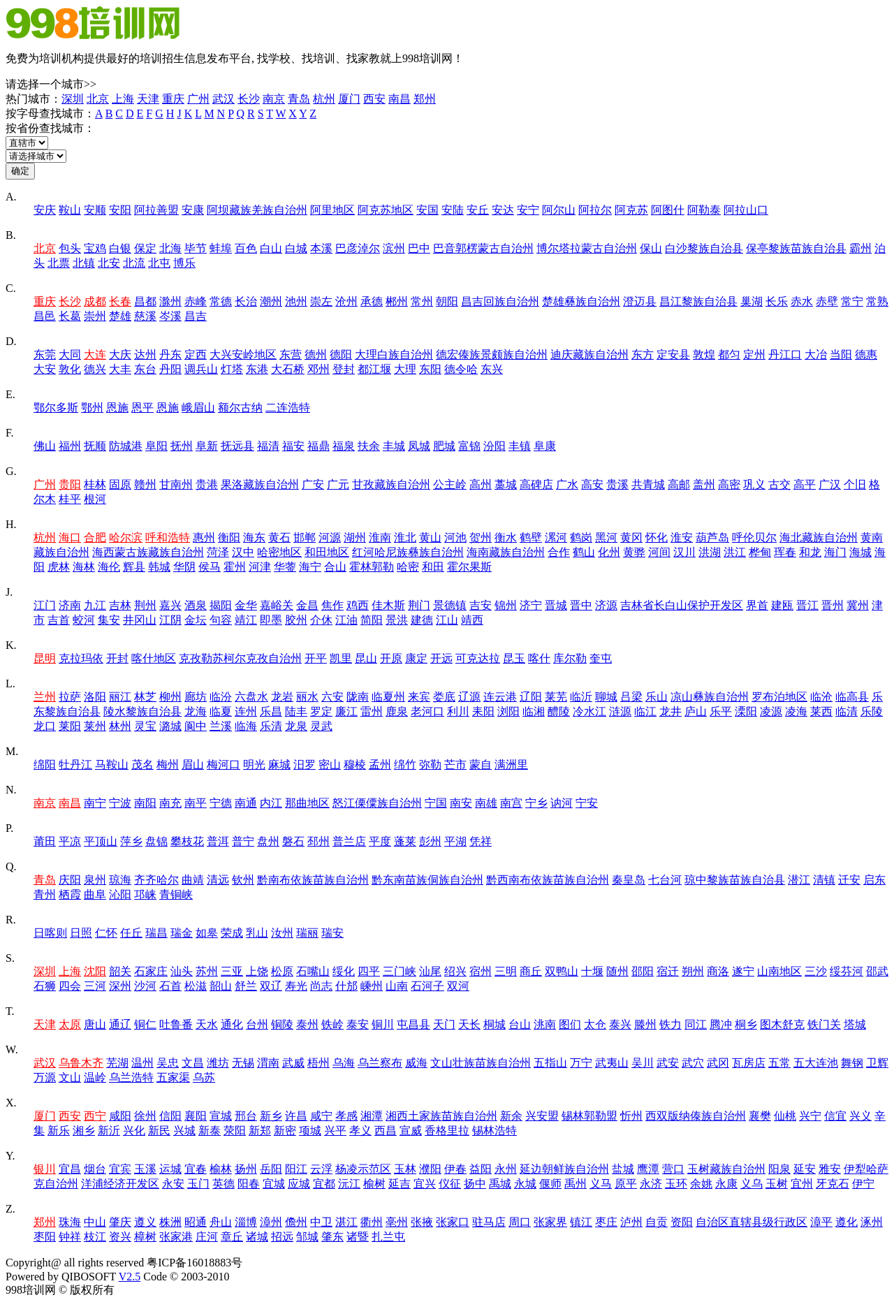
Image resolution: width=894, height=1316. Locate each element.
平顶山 (100, 841)
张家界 (550, 1222)
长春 (120, 301)
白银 (120, 248)
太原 (70, 1024)
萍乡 (131, 841)
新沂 (109, 1130)
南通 (246, 803)
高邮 (679, 484)
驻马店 (489, 1222)
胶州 (296, 620)
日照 (81, 933)
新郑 (260, 1130)
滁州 (170, 301)
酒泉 (195, 605)
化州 (609, 552)
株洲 (170, 1222)
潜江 (799, 880)
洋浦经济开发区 (120, 1184)
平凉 (70, 841)
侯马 (209, 567)
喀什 (539, 658)
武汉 (223, 99)
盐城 (623, 1169)
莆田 (45, 841)
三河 (95, 986)
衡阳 (229, 537)
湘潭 (371, 1116)
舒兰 (246, 986)
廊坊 (195, 697)
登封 (343, 369)
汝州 (282, 933)
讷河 (561, 803)
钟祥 (70, 1237)
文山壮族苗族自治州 (480, 1063)
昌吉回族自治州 (500, 301)
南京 (274, 99)
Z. (10, 1209)
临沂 (581, 697)
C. (11, 288)
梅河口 (223, 764)
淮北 (405, 537)
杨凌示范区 (363, 1169)
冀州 (858, 605)
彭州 (430, 841)
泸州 (631, 1222)
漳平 (821, 1222)
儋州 (296, 1222)
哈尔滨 (125, 537)
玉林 (405, 1169)
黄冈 (631, 537)
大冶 (816, 354)
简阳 (371, 620)
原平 (626, 1184)
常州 (422, 301)
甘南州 (176, 484)
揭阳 (221, 605)
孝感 (346, 1116)
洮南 (545, 1024)
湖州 (355, 537)
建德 (422, 620)
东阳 (430, 369)
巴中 (419, 248)
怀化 (656, 537)
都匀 (729, 354)
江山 (447, 620)
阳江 (296, 1169)
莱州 (95, 726)
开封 (117, 658)
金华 (246, 605)
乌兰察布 (380, 1063)
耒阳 (483, 711)
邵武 (877, 971)
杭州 (324, 99)
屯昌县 (413, 1024)
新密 (285, 1130)
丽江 (120, 697)
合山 (335, 567)
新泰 (209, 1130)
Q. (11, 866)
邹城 (307, 1237)
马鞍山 (112, 764)
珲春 (785, 552)
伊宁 (863, 1184)
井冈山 (139, 620)
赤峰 (195, 301)
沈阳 (95, 971)
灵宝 (145, 726)
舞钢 (852, 1063)
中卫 (321, 1222)
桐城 (494, 1024)
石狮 (45, 986)
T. (10, 1011)
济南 (70, 605)
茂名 (142, 764)
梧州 (318, 1063)
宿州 (480, 971)
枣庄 (606, 1222)
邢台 (246, 1116)
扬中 (475, 1184)
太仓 (595, 1024)
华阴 (184, 567)
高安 (592, 484)
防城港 (125, 446)
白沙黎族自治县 (704, 248)
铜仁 (145, 1024)
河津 (260, 567)
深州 (120, 986)
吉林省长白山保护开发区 (681, 605)
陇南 (357, 697)
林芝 (145, 697)
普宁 (243, 841)
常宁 (852, 301)
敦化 (70, 369)
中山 (95, 1222)
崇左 (321, 301)
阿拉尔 (595, 210)
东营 (290, 354)
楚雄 (120, 316)
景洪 (397, 620)
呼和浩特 (167, 537)
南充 (170, 803)
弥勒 (430, 764)
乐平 (721, 711)
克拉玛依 (81, 658)
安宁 (528, 210)
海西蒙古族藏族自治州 (148, 552)
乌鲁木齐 (81, 1063)
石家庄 (151, 971)
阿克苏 (631, 210)
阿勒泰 (704, 210)
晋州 (832, 605)
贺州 (480, 537)
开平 (316, 658)
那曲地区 (307, 803)
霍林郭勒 (371, 567)
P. (9, 828)
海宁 (310, 567)
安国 (427, 210)
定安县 (673, 354)
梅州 (167, 764)
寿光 (296, 986)
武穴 (693, 1063)
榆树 (374, 1184)
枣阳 (45, 1237)
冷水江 (589, 711)
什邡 (346, 986)
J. (9, 592)
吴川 (642, 1063)
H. (11, 524)
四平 (369, 971)
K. (11, 645)
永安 (173, 1184)
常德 (221, 301)
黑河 (606, 537)
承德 (371, 301)
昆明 (45, 658)
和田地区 (327, 552)
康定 (416, 658)
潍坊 (218, 1063)
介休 (321, 620)
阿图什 (667, 210)
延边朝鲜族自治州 (564, 1169)
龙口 (45, 726)
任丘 (131, 933)
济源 (606, 605)
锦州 (505, 605)
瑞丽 (307, 933)
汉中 (243, 552)
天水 (207, 1024)
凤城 (419, 446)
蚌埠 (221, 248)
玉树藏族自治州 (726, 1169)
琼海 (120, 880)
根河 (95, 499)
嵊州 (371, 986)
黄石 (279, 537)
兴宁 (810, 1116)
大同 (70, 354)
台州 (257, 1024)
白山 (271, 248)
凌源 (771, 711)
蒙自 (480, 764)
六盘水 (251, 697)
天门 (444, 1024)
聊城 (606, 697)
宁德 (221, 803)
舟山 (221, 1222)
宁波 (120, 803)
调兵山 (201, 369)
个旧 (855, 484)
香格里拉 (447, 1130)
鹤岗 (581, 537)
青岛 (299, 99)
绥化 (343, 971)
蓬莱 (405, 841)
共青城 (648, 484)
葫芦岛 (712, 537)
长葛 (70, 316)
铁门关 (824, 1024)
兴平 (335, 1130)
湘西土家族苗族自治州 (441, 1116)
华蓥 (285, 567)
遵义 (145, 1222)
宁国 (436, 803)
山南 (397, 986)
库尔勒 (570, 658)
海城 (860, 552)
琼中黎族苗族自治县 (734, 880)
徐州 (145, 1116)
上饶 (257, 971)
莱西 (821, 711)
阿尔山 (559, 210)
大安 (45, 369)
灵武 (321, 726)
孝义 (360, 1130)
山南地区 (779, 971)
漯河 (556, 537)
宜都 (324, 1184)
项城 (310, 1130)
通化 (232, 1024)
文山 (70, 1077)
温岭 (95, 1077)
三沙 (816, 971)
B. (11, 235)
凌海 (796, 711)
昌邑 (45, 316)
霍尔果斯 (469, 567)
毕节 (195, 248)
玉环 (676, 1184)
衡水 (505, 537)
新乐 (58, 1130)
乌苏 (204, 1077)
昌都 (145, 301)
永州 (505, 1169)
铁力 (670, 1024)
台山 (519, 1024)
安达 (503, 210)
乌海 (343, 1063)
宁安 (587, 803)
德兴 (95, 369)
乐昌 (271, 711)
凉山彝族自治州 (709, 697)
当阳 (841, 354)
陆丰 (296, 711)
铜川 (383, 1024)
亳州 (397, 1222)
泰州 (307, 1024)
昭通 (195, 1222)
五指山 (550, 1063)
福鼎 (318, 446)
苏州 (207, 971)
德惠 (866, 354)
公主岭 (450, 484)
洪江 (735, 552)
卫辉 (877, 1063)
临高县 (852, 697)
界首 (757, 605)
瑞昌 (156, 933)
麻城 (279, 764)
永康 (726, 1184)
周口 (519, 1222)
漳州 (271, 1222)
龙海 (195, 711)
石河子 (427, 986)
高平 (804, 484)
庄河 (207, 1237)
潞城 (170, 726)
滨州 (394, 248)
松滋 (195, 986)
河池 (455, 537)
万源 (45, 1077)
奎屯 (600, 658)
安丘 (478, 210)
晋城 (556, 605)
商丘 (531, 971)
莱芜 (556, 697)
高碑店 (536, 484)
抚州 (181, 446)
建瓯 (782, 605)
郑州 (424, 99)
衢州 (371, 1222)
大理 (405, 369)
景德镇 (450, 605)
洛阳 (95, 697)
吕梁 (631, 697)
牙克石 (832, 1184)
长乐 (776, 301)
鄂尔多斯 (56, 408)
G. (11, 471)
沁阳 (120, 894)
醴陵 (559, 711)
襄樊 (760, 1116)
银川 (45, 1169)
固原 (120, 484)
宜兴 (424, 1184)
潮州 (271, 301)
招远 (282, 1237)
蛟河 (84, 620)
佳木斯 (388, 605)
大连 (95, 354)
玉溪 (145, 1169)
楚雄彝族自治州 (581, 301)
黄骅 (634, 552)
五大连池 (815, 1063)
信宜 (835, 1116)
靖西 (472, 620)
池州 (296, 301)
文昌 (193, 1063)
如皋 (207, 933)
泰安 (357, 1024)
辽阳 (531, 697)
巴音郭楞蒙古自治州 (483, 248)
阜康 (545, 446)
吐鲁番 (176, 1024)
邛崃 (145, 894)
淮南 (380, 537)
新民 (159, 1130)
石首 (170, 986)
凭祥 (480, 841)
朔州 (693, 971)
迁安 (849, 880)
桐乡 (746, 1024)
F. (10, 433)
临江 (645, 711)
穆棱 (355, 764)
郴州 (397, 301)
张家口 (452, 1222)
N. (11, 790)
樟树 (145, 1237)
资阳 (681, 1222)
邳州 (318, 841)
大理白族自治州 (394, 354)
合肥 (95, 537)
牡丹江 (75, 764)
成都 (95, 301)
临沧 (821, 697)
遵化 (846, 1222)
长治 (246, 301)
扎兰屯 (388, 1237)
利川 (458, 711)
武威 (293, 1063)
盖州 (704, 484)
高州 (480, 484)
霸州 (860, 248)
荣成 (232, 933)
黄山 (430, 537)
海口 (70, 537)
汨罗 (304, 764)
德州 (316, 354)
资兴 (120, 1237)
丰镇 (519, 446)
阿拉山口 (746, 210)
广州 (198, 99)
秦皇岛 (628, 880)
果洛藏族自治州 (260, 484)
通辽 (120, 1024)
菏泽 (218, 552)
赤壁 (827, 301)
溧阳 (746, 711)
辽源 (469, 697)
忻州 (631, 1116)
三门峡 (399, 971)
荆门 (419, 605)
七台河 (665, 880)
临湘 (533, 711)
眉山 (193, 764)
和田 (433, 567)
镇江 (581, 1222)
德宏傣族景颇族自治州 (492, 354)
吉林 (120, 605)
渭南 (268, 1063)
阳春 (248, 1184)
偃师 (550, 1184)
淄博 (246, 1222)
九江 (95, 605)
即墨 (271, 620)
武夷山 (612, 1063)
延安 (804, 1169)
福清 (268, 446)
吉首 (58, 620)
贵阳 (70, 484)
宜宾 (120, 1169)
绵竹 (405, 764)
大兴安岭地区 (243, 354)
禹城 (500, 1184)
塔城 (855, 1024)
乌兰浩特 (131, 1077)
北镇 (84, 263)
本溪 (321, 248)
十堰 (592, 971)
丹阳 (170, 369)
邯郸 (304, 537)
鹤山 (584, 552)
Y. (10, 1156)
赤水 (802, 301)
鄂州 (92, 408)
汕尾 (430, 971)
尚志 (321, 986)
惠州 (204, 537)
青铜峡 (176, 894)
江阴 (170, 620)
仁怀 (106, 933)
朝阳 (447, 301)
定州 (754, 354)
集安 (109, 620)
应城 (299, 1184)
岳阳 (271, 1169)
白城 (296, 248)
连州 (246, 711)
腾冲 (721, 1024)
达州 (145, 354)
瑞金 (181, 933)
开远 (441, 658)
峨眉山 (198, 408)
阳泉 (779, 1169)
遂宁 (743, 971)
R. (11, 920)
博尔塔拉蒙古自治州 (586, 248)
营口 (673, 1169)
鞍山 (70, 210)
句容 (221, 620)
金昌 (307, 605)
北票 (58, 263)
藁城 (505, 484)
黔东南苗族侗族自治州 (427, 880)
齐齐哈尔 (156, 880)
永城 (525, 1184)
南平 (195, 803)
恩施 (117, 408)
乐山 (656, 697)
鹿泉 (397, 711)
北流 (134, 263)
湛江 (346, 1222)
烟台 (95, 1169)
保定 (145, 248)
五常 (779, 1063)
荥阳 (235, 1130)
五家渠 (173, 1077)
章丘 (232, 1237)
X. (11, 1103)
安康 (193, 210)
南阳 (145, 803)
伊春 (455, 1169)
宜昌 (70, 1169)
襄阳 (195, 1116)
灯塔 (232, 369)
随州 (617, 971)
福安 (293, 446)
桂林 (95, 484)
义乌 (751, 1184)
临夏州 (388, 697)
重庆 (173, 99)
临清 (846, 711)
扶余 (369, 446)
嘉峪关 (276, 605)
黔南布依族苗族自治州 (313, 880)
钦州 (243, 880)
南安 (461, 803)
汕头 (181, 971)
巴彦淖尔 (357, 248)
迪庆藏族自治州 (589, 354)
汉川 (684, 552)
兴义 (860, 1116)
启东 (874, 880)
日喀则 (50, 933)
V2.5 (130, 1276)
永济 (651, 1184)
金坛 (195, 620)
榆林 (221, 1169)
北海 (170, 248)
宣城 (221, 1116)
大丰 (120, 369)
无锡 (243, 1063)
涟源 (620, 711)
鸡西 (357, 605)
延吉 (399, 1184)
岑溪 (170, 316)
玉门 (198, 1184)
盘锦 (156, 841)
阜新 (207, 446)
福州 (70, 446)
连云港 (500, 697)
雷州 (371, 711)
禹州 (575, 1184)
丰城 (394, 446)
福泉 (343, 446)
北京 (98, 99)
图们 (570, 1024)
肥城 (444, 446)
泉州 (95, 880)
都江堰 (374, 369)
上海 (123, 99)
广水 (567, 484)
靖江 (246, 620)
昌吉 (195, 316)
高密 (729, 484)
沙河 (145, 986)
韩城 (159, 567)
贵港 (207, 484)
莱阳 (70, 726)
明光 (254, 764)
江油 (346, 620)
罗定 (321, 711)
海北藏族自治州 (818, 537)
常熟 (877, 301)
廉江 (346, 711)
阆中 (195, 726)
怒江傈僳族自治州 (377, 803)
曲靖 (193, 880)
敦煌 (704, 354)
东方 (642, 354)
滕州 (645, 1024)
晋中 (581, 605)
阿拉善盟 (156, 210)
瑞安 (332, 933)
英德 (223, 1184)
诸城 (257, 1237)
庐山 (695, 711)
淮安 (681, 537)
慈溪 (145, 316)
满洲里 (511, 764)
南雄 (486, 803)
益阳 (480, 1169)
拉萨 (70, 697)
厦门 (349, 99)
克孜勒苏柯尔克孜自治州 (240, 658)
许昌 (296, 1116)
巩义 (754, 484)
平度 (380, 841)
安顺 (95, 210)
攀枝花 (187, 841)
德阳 (341, 354)
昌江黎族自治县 (698, 301)
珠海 (70, 1222)
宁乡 (536, 803)
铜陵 (282, 1024)
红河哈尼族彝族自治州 (408, 552)
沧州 (346, 301)
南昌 (399, 99)
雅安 (830, 1169)
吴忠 (167, 1063)
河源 (329, 537)
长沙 (248, 99)
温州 (142, 1063)
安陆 (452, 210)
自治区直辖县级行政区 (751, 1222)
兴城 (184, 1130)
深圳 (72, 99)
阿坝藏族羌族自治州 (257, 210)
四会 (70, 986)
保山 (651, 248)
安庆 (45, 210)
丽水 (307, 697)
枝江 (95, 1237)
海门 (835, 552)
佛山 (45, 446)
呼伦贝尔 (754, 537)
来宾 (419, 697)
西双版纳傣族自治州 (695, 1116)
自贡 (656, 1222)
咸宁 (321, 1116)
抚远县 (237, 446)
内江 (271, 803)
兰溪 (221, 726)
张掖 (422, 1222)
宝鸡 (95, 248)
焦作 (332, 605)
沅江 (349, 1184)
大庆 (120, 354)
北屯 (159, 263)
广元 (338, 484)
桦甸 (760, 552)
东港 (257, 369)
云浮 (321, 1169)
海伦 (109, 567)
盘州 (268, 841)
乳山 (257, 933)
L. (10, 683)
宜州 (802, 1184)
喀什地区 (153, 658)
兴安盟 (542, 1116)
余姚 (701, 1184)
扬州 (246, 1169)
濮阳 (430, 1169)
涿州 (871, 1222)
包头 (70, 248)
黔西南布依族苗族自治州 (547, 880)
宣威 (411, 1130)
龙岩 (282, 697)
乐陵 (871, 711)
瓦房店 (748, 1063)
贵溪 (617, 484)
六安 (332, 697)
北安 (109, 263)
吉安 (480, 605)
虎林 (58, 567)
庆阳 (70, 880)
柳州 (170, 697)
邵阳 (642, 971)
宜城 (274, 1184)
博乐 (184, 263)
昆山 (366, 658)
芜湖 (117, 1063)
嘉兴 (170, 605)
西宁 (95, 1116)
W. (12, 1049)
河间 (659, 552)
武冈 (718, 1063)
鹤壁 (531, 537)
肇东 (332, 1237)
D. (11, 341)
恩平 (142, 408)
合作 (559, 552)
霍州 (235, 567)
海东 (254, 537)
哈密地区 (279, 552)
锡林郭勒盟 (589, 1116)
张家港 (176, 1237)
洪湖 (709, 552)
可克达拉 (477, 658)
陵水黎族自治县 (142, 711)
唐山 (95, 1024)
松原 (282, 971)
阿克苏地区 (385, 210)
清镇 (824, 880)
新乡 (271, 1116)
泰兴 (620, 1024)
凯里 (341, 658)
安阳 (120, 210)
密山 (329, 764)
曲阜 (95, 894)
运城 (170, 1169)
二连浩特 (287, 408)
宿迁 (668, 971)
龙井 (670, 711)
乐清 (271, 726)
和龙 (810, 552)
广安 (313, 484)
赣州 (145, 484)
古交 (779, 484)
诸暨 (357, 1237)
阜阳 (156, 446)
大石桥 (288, 369)
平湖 (455, 841)
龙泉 (296, 726)
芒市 (455, 764)
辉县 (134, 567)
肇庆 (120, 1222)
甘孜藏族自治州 (391, 484)
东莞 (45, 354)
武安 (668, 1063)
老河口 (427, 711)
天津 (148, 99)
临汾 (221, 697)
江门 (45, 605)
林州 (120, 726)
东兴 (492, 369)
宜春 (195, 1169)
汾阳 (494, 446)
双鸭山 (561, 971)
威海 (416, 1063)
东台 (145, 369)
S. (10, 958)
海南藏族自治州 (506, 552)
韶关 (120, 971)
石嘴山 (313, 971)
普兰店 (349, 841)
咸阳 (120, 1116)
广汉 (830, 484)
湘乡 (84, 1130)
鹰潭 (648, 1169)
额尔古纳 (240, 408)
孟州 (380, 764)
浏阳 (508, 711)
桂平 (70, 499)
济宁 (531, 605)
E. (10, 394)
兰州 (45, 697)
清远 (218, 880)
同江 (695, 1024)
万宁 (581, 1063)
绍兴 (455, 971)
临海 (246, 726)
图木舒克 (782, 1024)
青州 (45, 894)
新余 (511, 1116)
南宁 (95, 803)
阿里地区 (332, 210)
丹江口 (785, 354)
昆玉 (514, 658)
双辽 (271, 986)
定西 (195, 354)
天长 (469, 1024)
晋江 (807, 605)
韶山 (221, 986)
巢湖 (751, 301)
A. (11, 197)
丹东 (170, 354)
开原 (391, 658)
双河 (458, 986)
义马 (600, 1184)
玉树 (776, 1184)
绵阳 (45, 764)
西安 (374, 99)
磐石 (293, 841)
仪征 (450, 1184)
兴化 (134, 1130)
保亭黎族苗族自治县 (796, 248)
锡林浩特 (494, 1130)
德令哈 (461, 369)
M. (12, 751)
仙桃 (785, 1116)
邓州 (318, 369)
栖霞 (70, 894)
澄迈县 (640, 301)
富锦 (469, 446)
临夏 (221, 711)
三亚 (232, 971)
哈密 (408, 567)
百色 (246, 248)
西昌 (385, 1130)
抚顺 (95, 446)
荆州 (145, 605)
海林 (84, 567)
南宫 (511, 803)
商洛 (718, 971)
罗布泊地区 (779, 697)
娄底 (444, 697)
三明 (505, 971)
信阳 (170, 1116)
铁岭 (332, 1024)
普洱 (218, 841)
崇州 (95, 316)
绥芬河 (846, 971)
